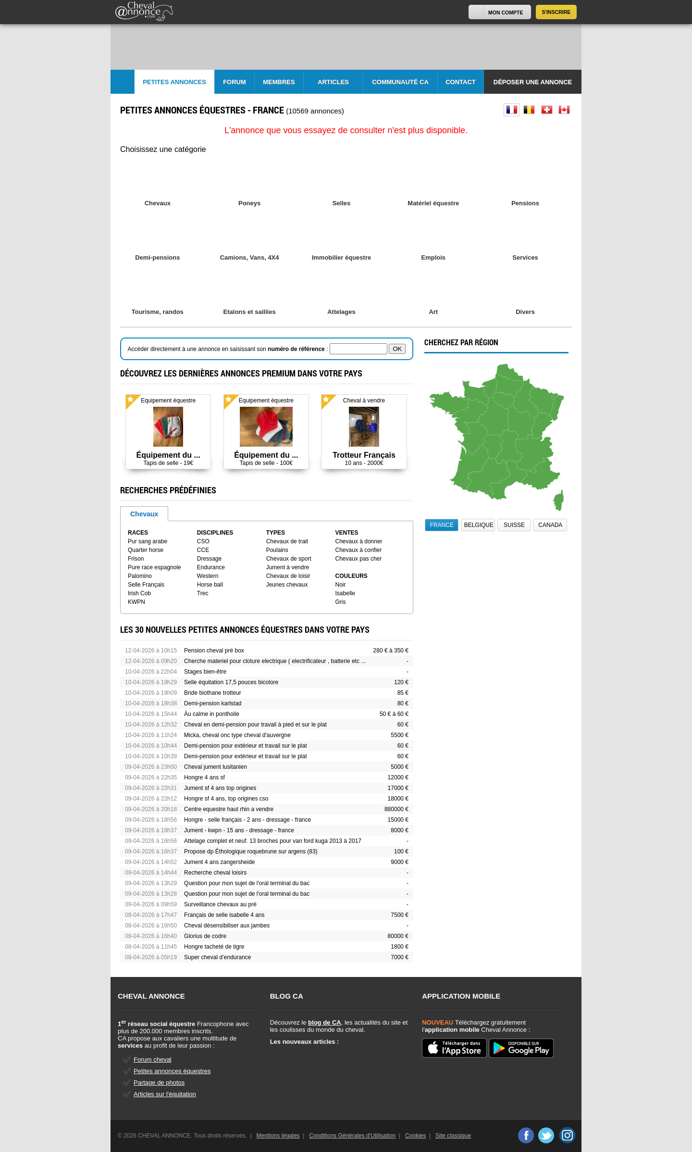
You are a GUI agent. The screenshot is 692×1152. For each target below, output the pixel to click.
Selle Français (146, 584)
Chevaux (144, 514)
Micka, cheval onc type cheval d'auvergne (237, 735)
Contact (460, 82)
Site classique (453, 1135)
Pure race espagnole (154, 567)
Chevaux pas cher (358, 558)
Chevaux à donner (359, 541)
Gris (340, 602)
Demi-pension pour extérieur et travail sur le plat (245, 745)
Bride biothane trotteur (212, 692)
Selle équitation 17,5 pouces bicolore (231, 682)
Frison (136, 558)
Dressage (209, 558)
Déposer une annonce (533, 82)
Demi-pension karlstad (212, 703)
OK (397, 348)
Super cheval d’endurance (217, 957)
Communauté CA (400, 82)
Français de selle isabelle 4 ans (224, 915)
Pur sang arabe (147, 541)
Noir (340, 584)
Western (207, 576)
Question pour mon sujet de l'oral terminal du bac (246, 883)
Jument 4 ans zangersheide (219, 862)
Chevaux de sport (288, 558)
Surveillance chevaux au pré (220, 904)
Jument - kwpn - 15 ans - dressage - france (239, 830)
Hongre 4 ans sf (204, 777)
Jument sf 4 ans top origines (220, 788)
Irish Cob (139, 593)
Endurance (211, 567)
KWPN (136, 602)
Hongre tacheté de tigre (214, 946)
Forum (234, 82)
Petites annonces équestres (172, 1071)
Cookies (415, 1135)
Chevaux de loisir (288, 576)
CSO (203, 541)
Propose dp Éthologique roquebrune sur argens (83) (251, 851)
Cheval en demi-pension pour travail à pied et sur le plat (255, 724)
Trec (203, 593)
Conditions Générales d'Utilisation (352, 1135)
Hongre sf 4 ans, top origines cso (226, 798)
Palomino (140, 576)
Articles (333, 82)
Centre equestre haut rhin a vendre (228, 809)
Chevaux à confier (358, 550)
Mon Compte (505, 12)
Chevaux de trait (287, 541)
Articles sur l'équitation (165, 1094)
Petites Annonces (174, 82)
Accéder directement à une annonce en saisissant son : (229, 349)
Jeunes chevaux (287, 584)
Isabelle (345, 593)
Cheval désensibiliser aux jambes (227, 925)
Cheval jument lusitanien (215, 767)
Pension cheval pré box (214, 650)
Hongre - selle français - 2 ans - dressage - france (247, 819)
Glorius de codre (205, 936)
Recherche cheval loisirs (215, 872)
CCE (203, 550)
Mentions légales (278, 1135)
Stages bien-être (205, 671)
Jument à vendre (287, 567)
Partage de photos (159, 1082)
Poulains (277, 550)
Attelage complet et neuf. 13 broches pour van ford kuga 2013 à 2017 (272, 841)
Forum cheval (153, 1059)
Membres (279, 82)
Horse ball (210, 584)
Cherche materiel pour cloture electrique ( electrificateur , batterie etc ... (275, 661)
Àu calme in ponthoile (211, 714)
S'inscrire (556, 12)
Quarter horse (145, 550)
